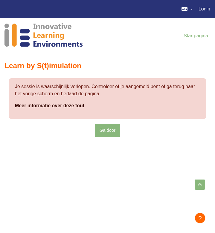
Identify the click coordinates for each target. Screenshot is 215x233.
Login (204, 8)
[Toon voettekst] (200, 218)
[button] (187, 9)
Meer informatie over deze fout (49, 105)
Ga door (107, 130)
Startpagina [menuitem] (196, 35)
